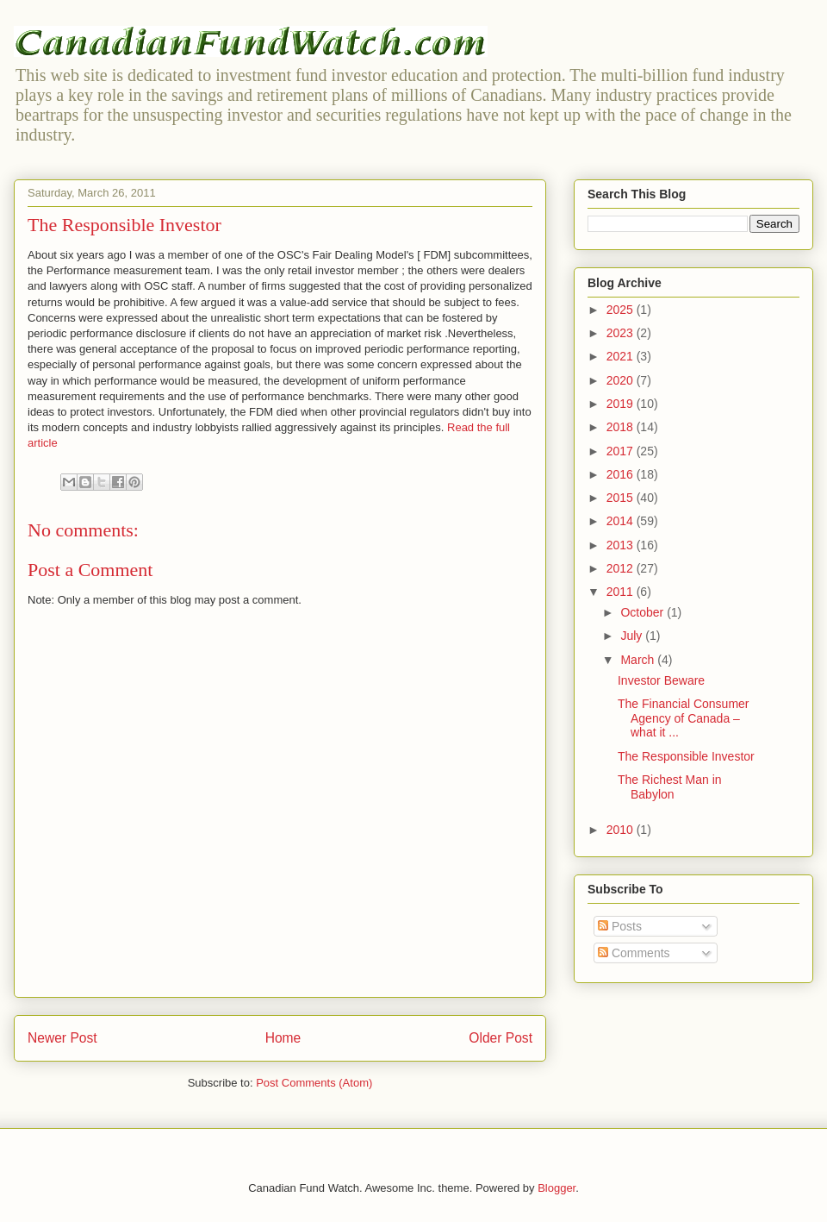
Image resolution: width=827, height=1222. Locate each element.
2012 (621, 568)
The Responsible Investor (686, 756)
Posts (620, 926)
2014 (621, 521)
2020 (621, 380)
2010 (621, 830)
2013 (621, 545)
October (643, 612)
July (632, 635)
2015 (621, 497)
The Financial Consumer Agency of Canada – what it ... (683, 718)
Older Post (500, 1038)
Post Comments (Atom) (314, 1082)
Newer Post (62, 1038)
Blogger (556, 1187)
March (638, 660)
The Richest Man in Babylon (670, 787)
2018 (621, 427)
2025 (621, 309)
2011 (621, 591)
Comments (634, 953)
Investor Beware (661, 680)
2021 (621, 356)
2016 (621, 474)
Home (283, 1038)
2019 (621, 403)
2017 (621, 451)
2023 (621, 333)
